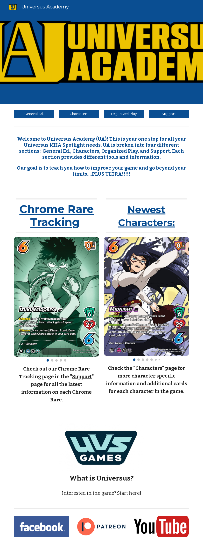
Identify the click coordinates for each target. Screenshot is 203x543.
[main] (101, 156)
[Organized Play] (124, 113)
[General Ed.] (34, 113)
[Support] (169, 113)
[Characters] (79, 113)
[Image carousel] (56, 299)
